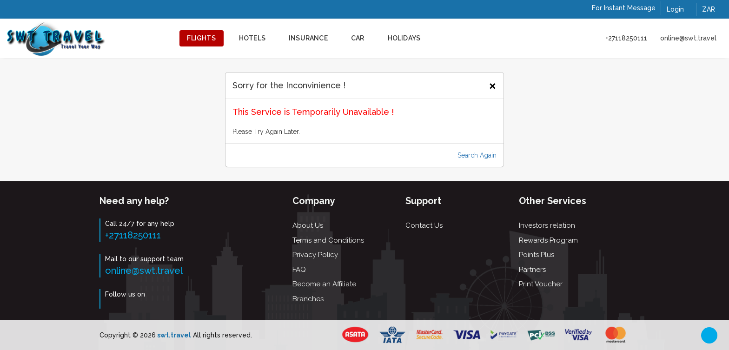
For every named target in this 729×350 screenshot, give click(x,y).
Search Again (477, 155)
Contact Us (424, 225)
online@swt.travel (688, 38)
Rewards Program (548, 240)
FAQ (299, 269)
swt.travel (173, 335)
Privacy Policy (315, 255)
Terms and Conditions (328, 240)
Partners (532, 269)
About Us (307, 225)
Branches (308, 299)
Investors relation (547, 225)
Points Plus (536, 255)
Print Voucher (541, 284)
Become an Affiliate (324, 284)
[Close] (493, 85)
